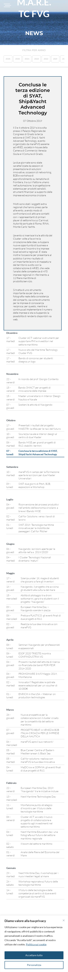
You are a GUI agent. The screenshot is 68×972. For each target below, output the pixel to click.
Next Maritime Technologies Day (38, 796)
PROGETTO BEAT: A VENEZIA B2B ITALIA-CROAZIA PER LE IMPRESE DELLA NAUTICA (40, 733)
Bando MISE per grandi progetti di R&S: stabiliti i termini (37, 444)
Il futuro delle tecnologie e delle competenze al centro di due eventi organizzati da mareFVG (37, 893)
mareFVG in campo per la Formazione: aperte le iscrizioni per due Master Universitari (39, 475)
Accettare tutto (34, 955)
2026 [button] (8, 59)
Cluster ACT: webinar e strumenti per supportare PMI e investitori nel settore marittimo (38, 341)
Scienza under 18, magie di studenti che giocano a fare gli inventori (40, 580)
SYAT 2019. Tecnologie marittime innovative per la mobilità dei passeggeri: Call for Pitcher (36, 528)
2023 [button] (36, 59)
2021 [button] (55, 59)
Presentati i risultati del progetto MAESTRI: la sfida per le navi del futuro (39, 427)
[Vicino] (64, 920)
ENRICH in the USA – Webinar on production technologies (37, 695)
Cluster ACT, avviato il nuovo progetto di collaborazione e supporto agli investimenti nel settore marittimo (36, 821)
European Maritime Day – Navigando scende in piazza (35, 608)
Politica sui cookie (36, 944)
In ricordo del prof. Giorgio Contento (38, 379)
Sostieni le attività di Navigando (35, 404)
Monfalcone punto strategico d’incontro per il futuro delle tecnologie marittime (36, 808)
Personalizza (34, 964)
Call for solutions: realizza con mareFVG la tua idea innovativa (38, 760)
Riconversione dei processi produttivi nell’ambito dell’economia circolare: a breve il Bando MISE (38, 507)
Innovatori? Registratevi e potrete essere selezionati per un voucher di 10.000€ (37, 685)
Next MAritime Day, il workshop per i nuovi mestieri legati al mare (38, 874)
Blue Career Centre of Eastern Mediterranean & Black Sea (37, 752)
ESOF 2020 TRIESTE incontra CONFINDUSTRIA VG (34, 655)
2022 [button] (46, 59)
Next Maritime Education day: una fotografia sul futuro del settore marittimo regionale (39, 835)
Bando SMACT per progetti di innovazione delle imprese (34, 389)
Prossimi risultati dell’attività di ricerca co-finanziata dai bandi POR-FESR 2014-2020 (39, 665)
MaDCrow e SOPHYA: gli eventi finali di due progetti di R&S (41, 769)
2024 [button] (27, 59)
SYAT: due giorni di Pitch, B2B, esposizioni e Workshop (34, 485)
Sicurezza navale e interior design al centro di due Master (37, 435)
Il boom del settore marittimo (36, 843)
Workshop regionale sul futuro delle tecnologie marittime (38, 883)
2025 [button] (17, 59)
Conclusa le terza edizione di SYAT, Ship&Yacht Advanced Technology (37, 452)
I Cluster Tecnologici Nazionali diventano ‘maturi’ (34, 559)
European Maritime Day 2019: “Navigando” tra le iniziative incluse (39, 789)
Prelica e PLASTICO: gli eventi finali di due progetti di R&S (41, 617)
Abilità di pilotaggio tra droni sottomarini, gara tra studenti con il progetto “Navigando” (40, 598)
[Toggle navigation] (7, 5)
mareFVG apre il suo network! (37, 741)
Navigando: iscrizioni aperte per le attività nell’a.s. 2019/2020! (36, 550)
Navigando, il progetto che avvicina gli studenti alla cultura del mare (40, 588)
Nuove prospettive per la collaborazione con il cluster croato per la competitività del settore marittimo (40, 719)
